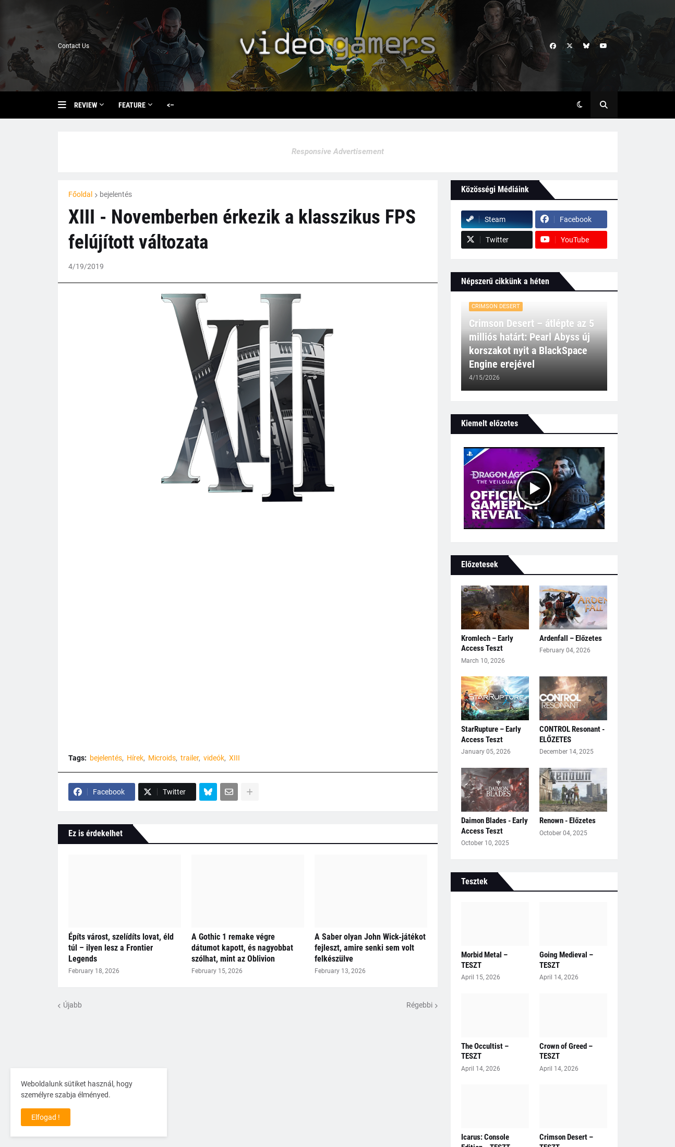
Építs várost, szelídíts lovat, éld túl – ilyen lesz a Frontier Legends (121, 948)
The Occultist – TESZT (485, 1051)
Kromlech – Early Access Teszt (487, 643)
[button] (66, 105)
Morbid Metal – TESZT (484, 960)
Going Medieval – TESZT (566, 960)
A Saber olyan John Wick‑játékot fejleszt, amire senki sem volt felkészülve (370, 948)
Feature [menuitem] (132, 105)
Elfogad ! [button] (45, 1117)
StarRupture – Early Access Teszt (491, 734)
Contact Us (73, 46)
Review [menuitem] (85, 105)
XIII (234, 758)
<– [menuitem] (170, 105)
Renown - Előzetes (567, 820)
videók (213, 758)
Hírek (135, 758)
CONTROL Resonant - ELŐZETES (572, 734)
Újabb (72, 1005)
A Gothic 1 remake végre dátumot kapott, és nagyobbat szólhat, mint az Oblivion (242, 948)
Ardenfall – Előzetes (570, 638)
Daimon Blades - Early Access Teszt (494, 826)
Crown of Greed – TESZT (566, 1051)
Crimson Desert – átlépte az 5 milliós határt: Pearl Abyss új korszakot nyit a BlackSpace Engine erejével (531, 343)
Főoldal (80, 194)
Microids (162, 758)
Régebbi (419, 1005)
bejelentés (116, 194)
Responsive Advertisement (338, 151)
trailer (189, 758)
